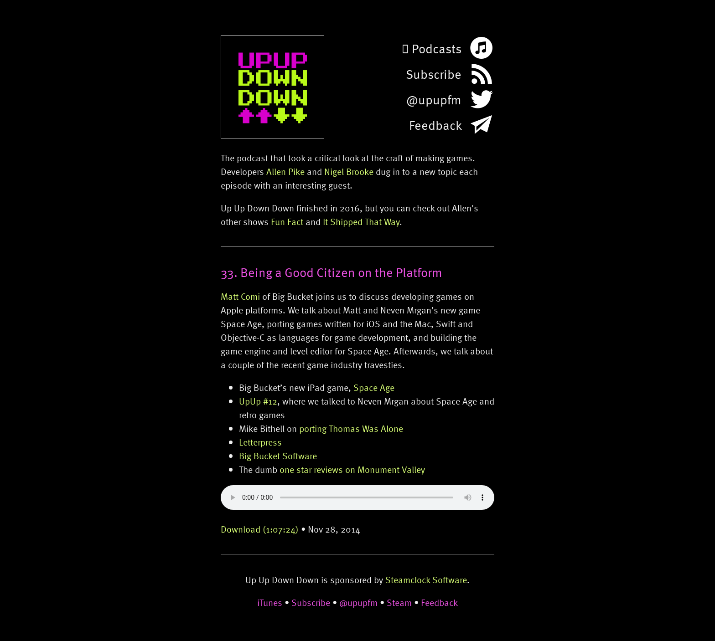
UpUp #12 (258, 401)
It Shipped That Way (361, 221)
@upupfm (358, 602)
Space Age (373, 387)
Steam (399, 602)
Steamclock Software (426, 579)
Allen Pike (285, 171)
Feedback (439, 602)
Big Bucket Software (278, 455)
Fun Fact (287, 221)
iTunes (269, 602)
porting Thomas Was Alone (351, 428)
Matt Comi (240, 296)
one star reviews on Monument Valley (352, 469)
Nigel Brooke (348, 171)
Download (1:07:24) (260, 529)
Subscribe (310, 602)
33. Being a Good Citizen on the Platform (331, 272)
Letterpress (260, 442)
